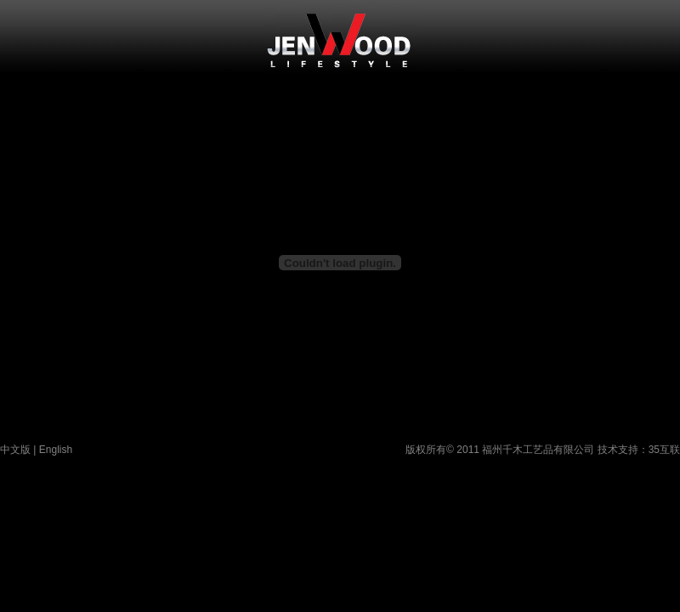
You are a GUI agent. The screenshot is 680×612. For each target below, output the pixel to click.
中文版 (15, 450)
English (55, 450)
